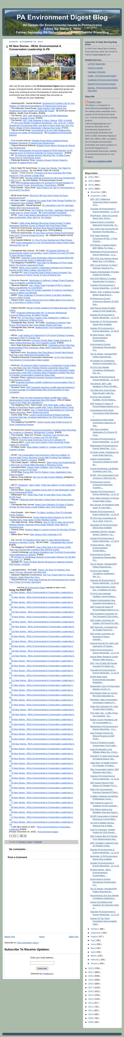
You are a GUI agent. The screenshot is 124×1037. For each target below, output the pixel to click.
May (93, 948)
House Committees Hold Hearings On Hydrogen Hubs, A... (104, 905)
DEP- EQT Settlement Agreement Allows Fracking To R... (103, 202)
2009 (90, 1018)
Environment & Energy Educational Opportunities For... (103, 347)
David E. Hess (94, 102)
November (96, 196)
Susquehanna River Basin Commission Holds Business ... (104, 413)
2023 (90, 189)
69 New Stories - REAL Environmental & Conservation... (100, 872)
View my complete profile (100, 161)
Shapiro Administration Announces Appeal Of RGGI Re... (104, 462)
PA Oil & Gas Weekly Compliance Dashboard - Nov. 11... (102, 574)
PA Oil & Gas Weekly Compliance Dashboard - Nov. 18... (102, 370)
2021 (90, 972)
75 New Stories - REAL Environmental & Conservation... (100, 548)
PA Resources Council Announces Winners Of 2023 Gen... (104, 301)
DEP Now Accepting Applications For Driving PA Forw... (103, 432)
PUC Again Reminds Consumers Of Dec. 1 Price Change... (103, 238)
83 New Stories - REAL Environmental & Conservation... (100, 338)
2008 (90, 1022)
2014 (90, 999)
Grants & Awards (95, 68)
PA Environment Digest (47, 832)
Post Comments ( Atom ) (28, 943)
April (93, 952)
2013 (90, 1003)
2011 (90, 1010)
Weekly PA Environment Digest (102, 84)
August (94, 936)
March (94, 956)
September (96, 933)
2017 (90, 987)
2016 (90, 991)
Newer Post (9, 937)
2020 (90, 976)
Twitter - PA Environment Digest (102, 76)
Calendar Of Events (96, 72)
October (94, 929)
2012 (90, 1007)
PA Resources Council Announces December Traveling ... (101, 485)
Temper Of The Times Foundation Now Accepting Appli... (103, 921)
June (93, 944)
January (94, 963)
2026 (90, 177)
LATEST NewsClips (96, 64)
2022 (90, 968)
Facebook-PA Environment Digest (103, 80)
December (96, 192)
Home (42, 937)
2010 (90, 1014)
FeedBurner (48, 974)
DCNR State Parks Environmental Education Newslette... (102, 680)
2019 (90, 980)
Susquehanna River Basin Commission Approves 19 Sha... (103, 423)
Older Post (73, 937)
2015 (90, 995)
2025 (90, 181)
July (93, 940)
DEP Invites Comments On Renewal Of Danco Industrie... (102, 637)
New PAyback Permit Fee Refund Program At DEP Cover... (102, 736)
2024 (90, 185)
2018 (90, 984)
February (95, 960)
